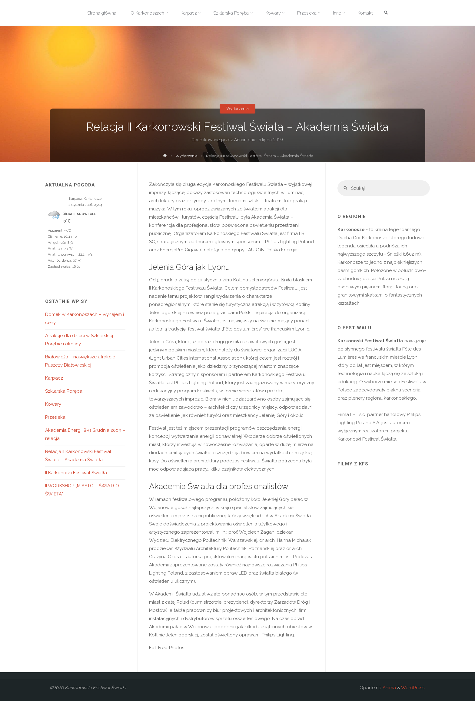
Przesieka (55, 417)
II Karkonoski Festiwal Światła (76, 472)
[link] (389, 13)
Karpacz (54, 378)
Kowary (53, 404)
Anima (388, 687)
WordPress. (413, 687)
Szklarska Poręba (63, 391)
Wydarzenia (237, 108)
